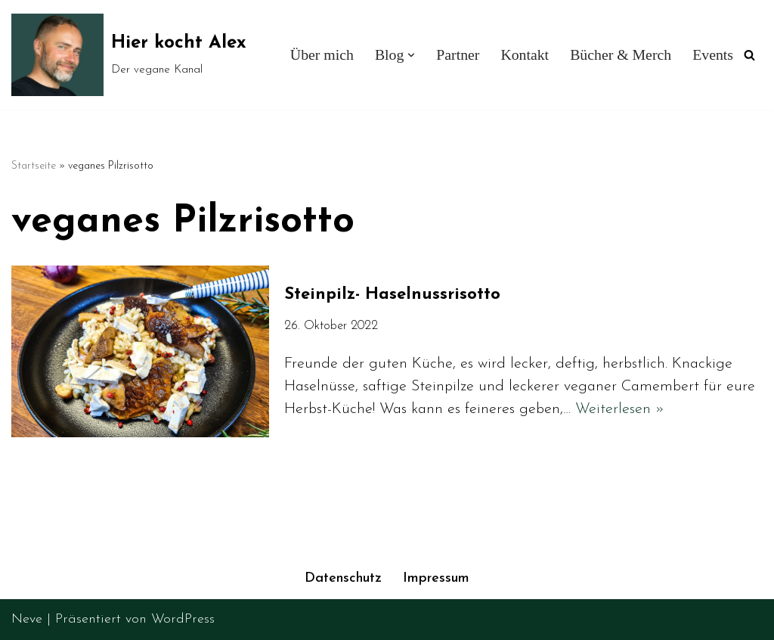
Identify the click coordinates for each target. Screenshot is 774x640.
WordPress (183, 619)
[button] (411, 55)
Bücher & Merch (620, 54)
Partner (457, 54)
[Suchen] (749, 55)
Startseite (33, 166)
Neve (26, 619)
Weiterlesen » (619, 409)
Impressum (436, 578)
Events (712, 54)
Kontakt (524, 54)
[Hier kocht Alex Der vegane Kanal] (128, 55)
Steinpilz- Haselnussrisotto (395, 294)
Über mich (322, 54)
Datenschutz (343, 578)
